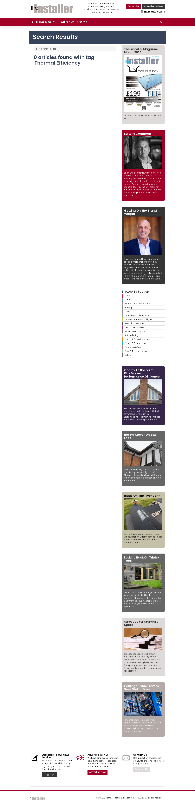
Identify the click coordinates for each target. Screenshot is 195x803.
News (127, 295)
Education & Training (135, 347)
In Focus (129, 299)
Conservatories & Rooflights (138, 319)
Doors (127, 311)
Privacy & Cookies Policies (149, 798)
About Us (83, 22)
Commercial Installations (137, 315)
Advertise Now (97, 772)
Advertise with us (153, 6)
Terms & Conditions (124, 798)
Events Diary (67, 22)
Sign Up (49, 774)
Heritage (129, 307)
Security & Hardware (135, 331)
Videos (128, 355)
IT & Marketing (131, 335)
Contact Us (141, 769)
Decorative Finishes (134, 327)
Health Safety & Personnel (137, 339)
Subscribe (133, 6)
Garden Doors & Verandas (138, 303)
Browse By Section (47, 22)
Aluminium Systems (134, 323)
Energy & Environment (135, 343)
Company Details (104, 798)
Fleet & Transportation (136, 351)
